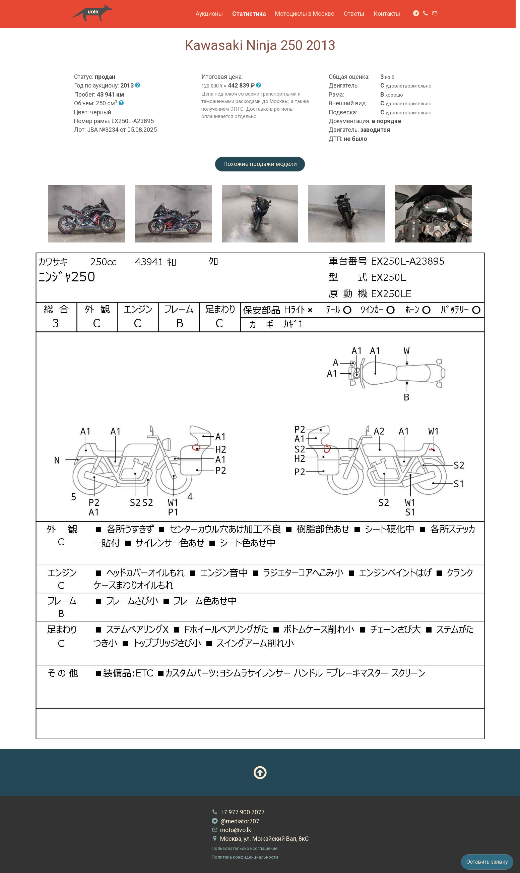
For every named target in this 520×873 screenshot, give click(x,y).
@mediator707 (235, 821)
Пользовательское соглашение (244, 848)
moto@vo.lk (231, 830)
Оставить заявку (487, 862)
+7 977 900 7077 (238, 812)
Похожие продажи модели (260, 164)
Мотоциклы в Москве (306, 13)
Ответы (356, 13)
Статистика (251, 13)
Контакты (389, 13)
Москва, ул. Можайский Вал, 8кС (260, 838)
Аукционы (211, 13)
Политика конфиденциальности (245, 857)
